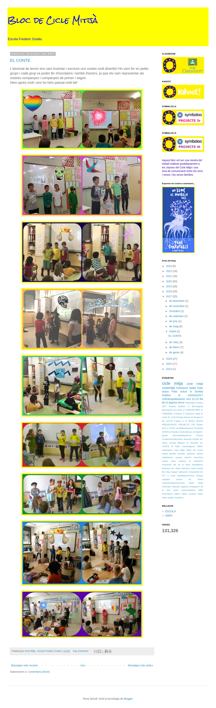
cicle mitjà (195, 384)
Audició (172, 406)
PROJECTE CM (187, 424)
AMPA (169, 515)
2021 (169, 276)
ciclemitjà (168, 388)
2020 (169, 281)
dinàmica (166, 468)
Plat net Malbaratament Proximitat (187, 428)
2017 (169, 296)
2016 (169, 358)
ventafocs (179, 497)
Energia (179, 417)
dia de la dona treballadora (188, 465)
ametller (181, 454)
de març (174, 342)
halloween (183, 472)
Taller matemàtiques (185, 446)
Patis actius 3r (181, 391)
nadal (191, 483)
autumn (188, 457)
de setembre (176, 316)
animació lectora (195, 454)
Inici (82, 665)
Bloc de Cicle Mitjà (52, 20)
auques (178, 457)
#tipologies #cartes (194, 403)
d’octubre (174, 311)
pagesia (184, 486)
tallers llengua (189, 494)
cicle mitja (172, 383)
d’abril (173, 331)
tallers (177, 494)
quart (176, 490)
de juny (173, 321)
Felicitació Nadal (186, 387)
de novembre (177, 306)
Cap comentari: (81, 651)
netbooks (175, 486)
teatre (200, 494)
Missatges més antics (140, 665)
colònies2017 (195, 395)
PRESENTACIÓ (169, 424)
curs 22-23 (192, 398)
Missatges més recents (24, 665)
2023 (169, 266)
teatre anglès (168, 497)
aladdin (172, 454)
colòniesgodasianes (173, 398)
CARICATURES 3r (194, 410)
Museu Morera (196, 421)
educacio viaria (189, 468)
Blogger (128, 698)
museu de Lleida (189, 479)
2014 (169, 368)
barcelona (198, 457)
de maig (174, 326)
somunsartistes (188, 490)
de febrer (174, 347)
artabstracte (167, 457)
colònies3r (198, 461)
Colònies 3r (179, 414)
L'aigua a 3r (180, 421)
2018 (169, 291)
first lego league (169, 472)
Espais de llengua (192, 417)
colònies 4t (184, 461)
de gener (174, 352)
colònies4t (166, 465)
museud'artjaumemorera (173, 483)
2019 (169, 286)
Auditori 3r (184, 406)
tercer (181, 402)
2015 (169, 363)
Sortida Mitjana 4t (178, 443)
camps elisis (169, 461)
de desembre (177, 300)
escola (200, 468)
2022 (169, 271)
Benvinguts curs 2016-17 (173, 410)
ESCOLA (170, 511)
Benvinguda (197, 406)
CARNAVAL (167, 414)
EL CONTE (20, 60)
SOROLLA (167, 432)
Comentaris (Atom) (39, 671)
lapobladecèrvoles (185, 475)
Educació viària (193, 414)
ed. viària (175, 468)
